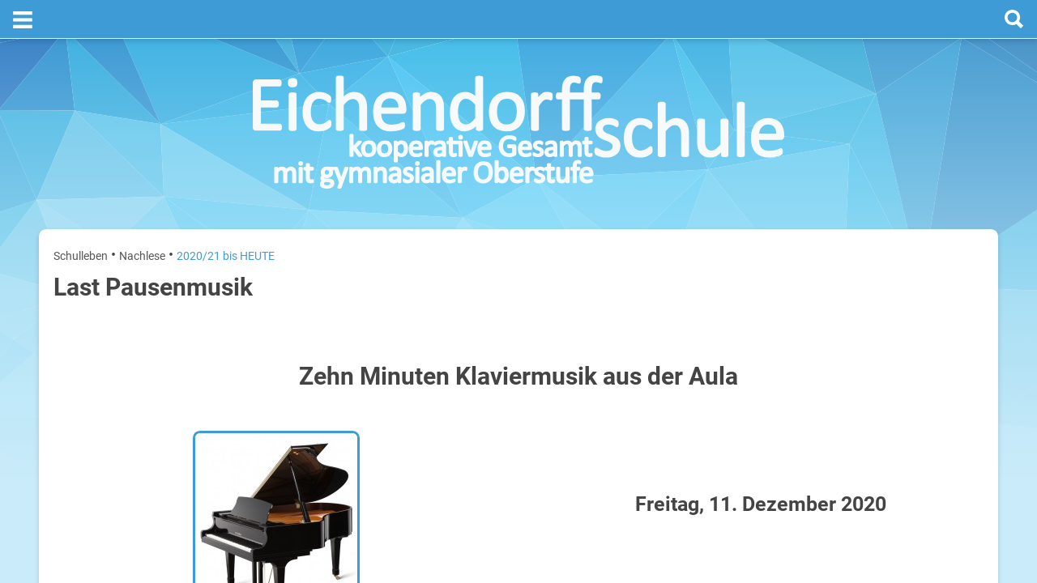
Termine (885, 211)
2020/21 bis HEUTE (226, 217)
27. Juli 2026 (957, 315)
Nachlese (142, 217)
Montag (800, 315)
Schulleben (80, 217)
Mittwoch (804, 418)
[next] (896, 276)
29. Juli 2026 (957, 418)
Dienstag (803, 366)
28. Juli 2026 (957, 366)
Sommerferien (888, 340)
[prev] (880, 276)
